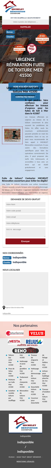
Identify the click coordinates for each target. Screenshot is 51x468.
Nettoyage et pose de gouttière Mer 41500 (23, 367)
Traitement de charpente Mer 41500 (23, 382)
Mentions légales (25, 461)
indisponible (13, 41)
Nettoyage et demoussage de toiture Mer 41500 (34, 376)
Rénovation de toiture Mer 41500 (23, 396)
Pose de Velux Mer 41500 (11, 372)
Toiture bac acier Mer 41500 (11, 360)
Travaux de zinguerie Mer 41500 (34, 360)
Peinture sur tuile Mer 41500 (11, 383)
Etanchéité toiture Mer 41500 (34, 390)
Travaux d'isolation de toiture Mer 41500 (45, 395)
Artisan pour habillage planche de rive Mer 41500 (45, 378)
